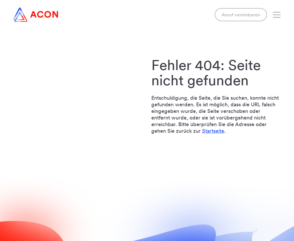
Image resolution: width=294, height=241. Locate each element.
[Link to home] (35, 14)
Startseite (213, 131)
